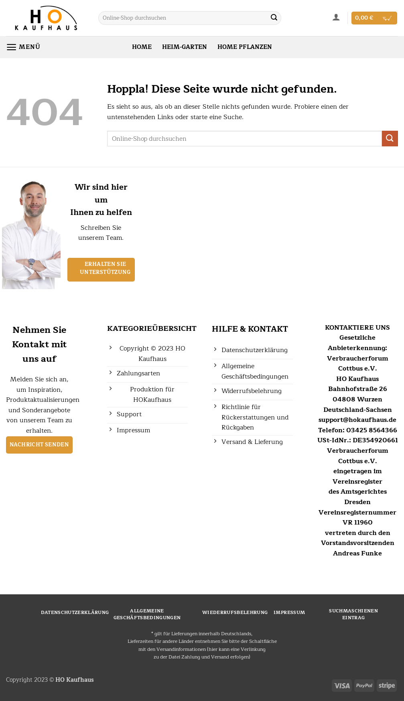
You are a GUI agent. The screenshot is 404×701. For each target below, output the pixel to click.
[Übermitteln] (274, 18)
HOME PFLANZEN (244, 47)
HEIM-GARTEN (184, 47)
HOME (142, 47)
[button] (336, 17)
